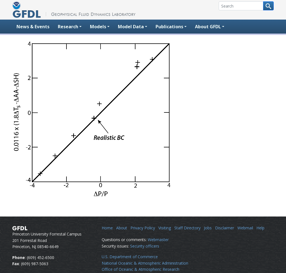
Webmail (245, 227)
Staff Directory (187, 227)
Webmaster (158, 239)
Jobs (208, 227)
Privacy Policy (142, 227)
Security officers (144, 246)
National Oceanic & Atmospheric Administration (145, 263)
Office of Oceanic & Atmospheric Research (140, 269)
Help (260, 227)
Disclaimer (224, 227)
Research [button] (68, 26)
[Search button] (268, 5)
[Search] (241, 5)
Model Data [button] (131, 26)
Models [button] (98, 26)
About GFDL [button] (208, 26)
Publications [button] (169, 26)
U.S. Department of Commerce (130, 256)
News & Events (32, 26)
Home (107, 227)
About (121, 227)
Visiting (164, 227)
